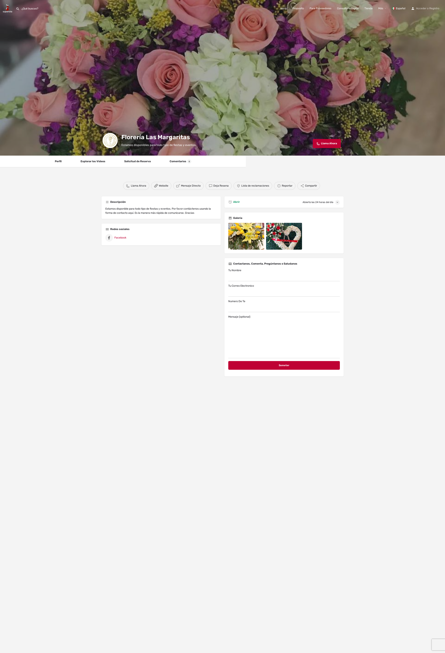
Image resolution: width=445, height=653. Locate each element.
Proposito (298, 8)
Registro (434, 8)
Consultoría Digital (348, 8)
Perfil (58, 161)
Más (380, 8)
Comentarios (180, 161)
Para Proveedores (320, 8)
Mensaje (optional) (284, 336)
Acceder (421, 8)
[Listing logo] (110, 140)
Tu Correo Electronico (284, 290)
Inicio (283, 8)
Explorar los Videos (93, 161)
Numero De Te (284, 306)
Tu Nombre (284, 275)
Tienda (368, 8)
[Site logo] (8, 8)
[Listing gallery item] (246, 236)
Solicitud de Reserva (137, 161)
